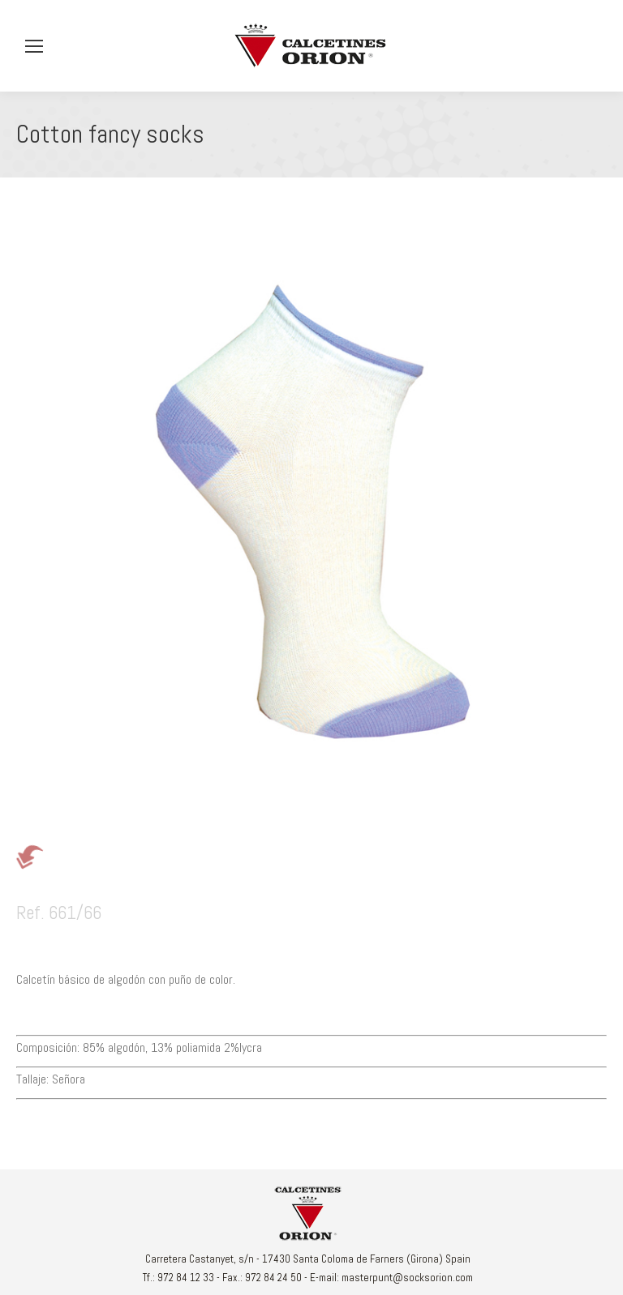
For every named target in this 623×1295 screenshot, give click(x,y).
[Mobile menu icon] (34, 46)
